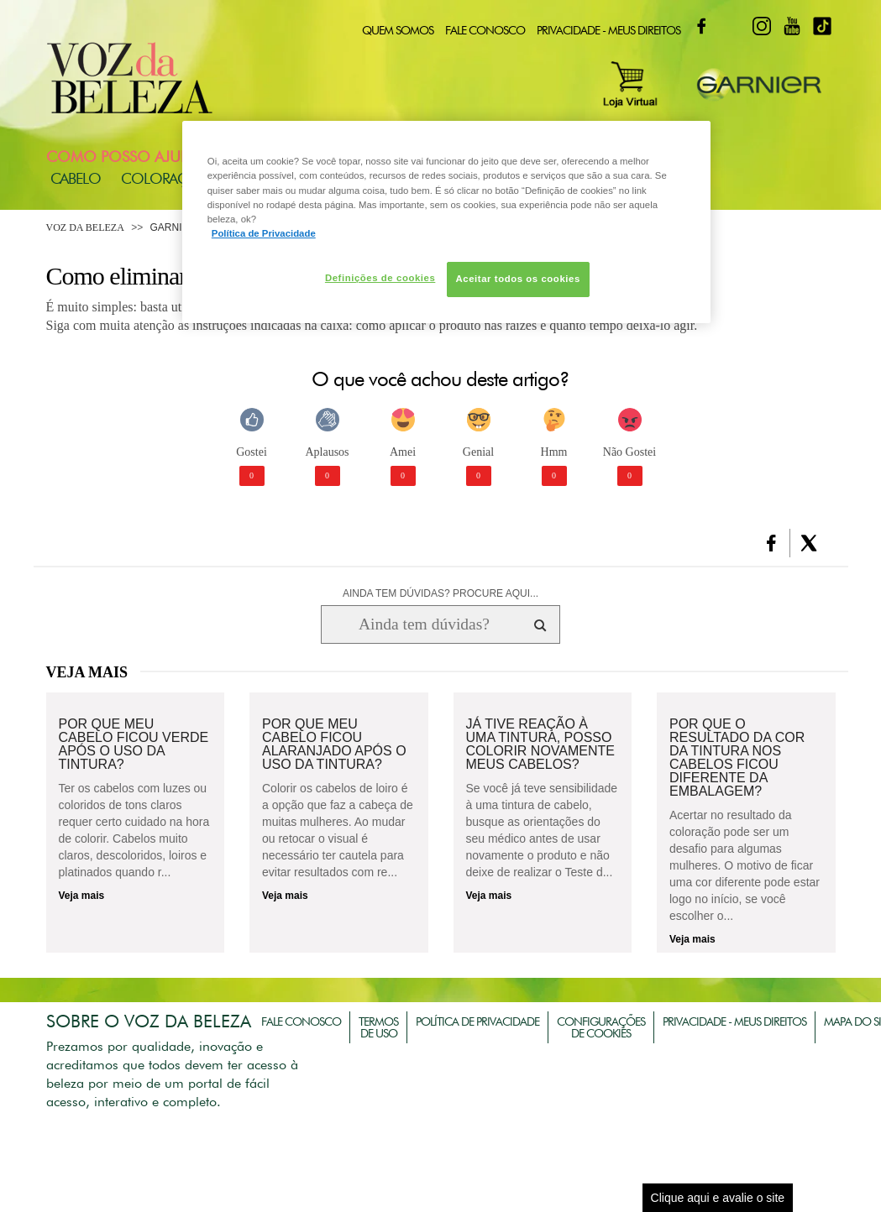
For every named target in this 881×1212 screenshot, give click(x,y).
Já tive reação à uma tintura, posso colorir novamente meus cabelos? (541, 744)
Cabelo (75, 178)
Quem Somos (397, 30)
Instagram (762, 26)
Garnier (173, 227)
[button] (771, 543)
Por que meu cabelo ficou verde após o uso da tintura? (134, 744)
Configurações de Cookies (601, 1027)
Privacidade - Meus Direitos (608, 30)
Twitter (731, 26)
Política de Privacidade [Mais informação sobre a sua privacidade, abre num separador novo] (264, 233)
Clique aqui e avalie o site (718, 1197)
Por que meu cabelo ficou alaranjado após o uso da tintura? (334, 744)
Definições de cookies (380, 278)
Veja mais (82, 896)
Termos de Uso (378, 1027)
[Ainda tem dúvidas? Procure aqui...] (424, 624)
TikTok (822, 26)
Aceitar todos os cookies (518, 279)
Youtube (792, 26)
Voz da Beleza (85, 227)
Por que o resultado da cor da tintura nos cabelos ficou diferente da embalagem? (737, 758)
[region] (446, 221)
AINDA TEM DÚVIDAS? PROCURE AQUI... (440, 593)
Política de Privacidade (477, 1021)
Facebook (701, 26)
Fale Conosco (485, 30)
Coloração (164, 178)
